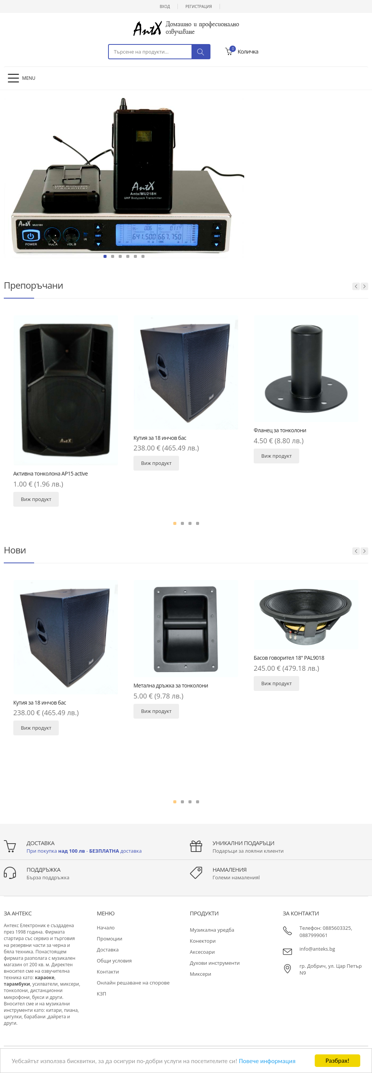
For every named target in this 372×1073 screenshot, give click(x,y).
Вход (165, 6)
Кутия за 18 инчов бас (159, 437)
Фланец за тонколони (280, 430)
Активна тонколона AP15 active (50, 473)
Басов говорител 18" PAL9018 (289, 657)
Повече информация (267, 1061)
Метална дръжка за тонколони (170, 685)
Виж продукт (36, 499)
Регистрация (198, 6)
